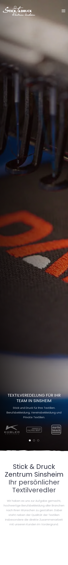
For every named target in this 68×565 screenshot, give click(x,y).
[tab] (30, 441)
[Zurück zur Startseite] (19, 11)
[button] (63, 11)
